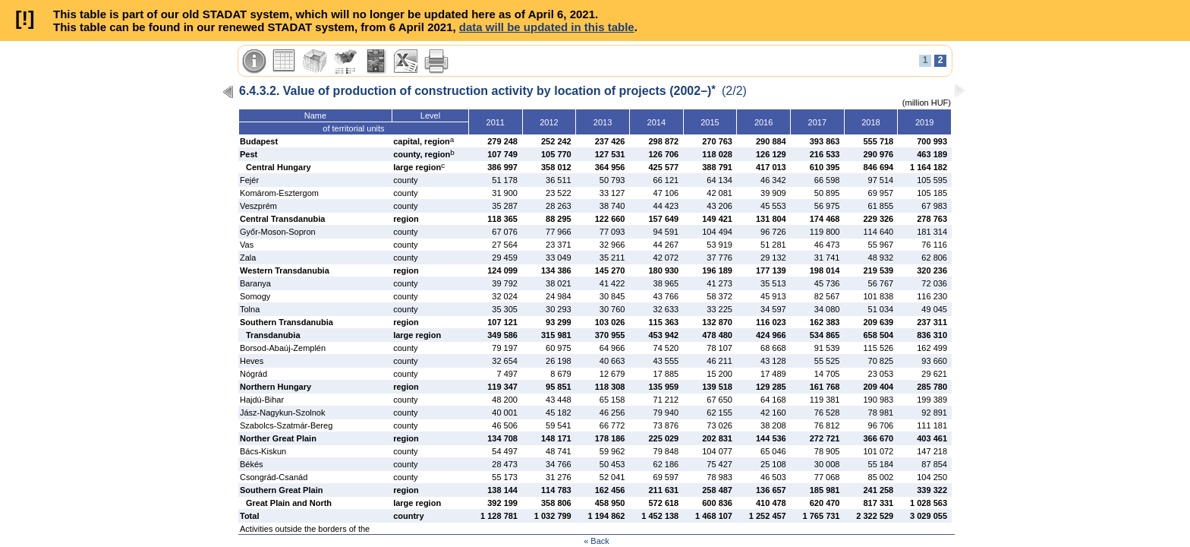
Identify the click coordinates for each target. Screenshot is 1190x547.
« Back (596, 540)
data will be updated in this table (546, 27)
